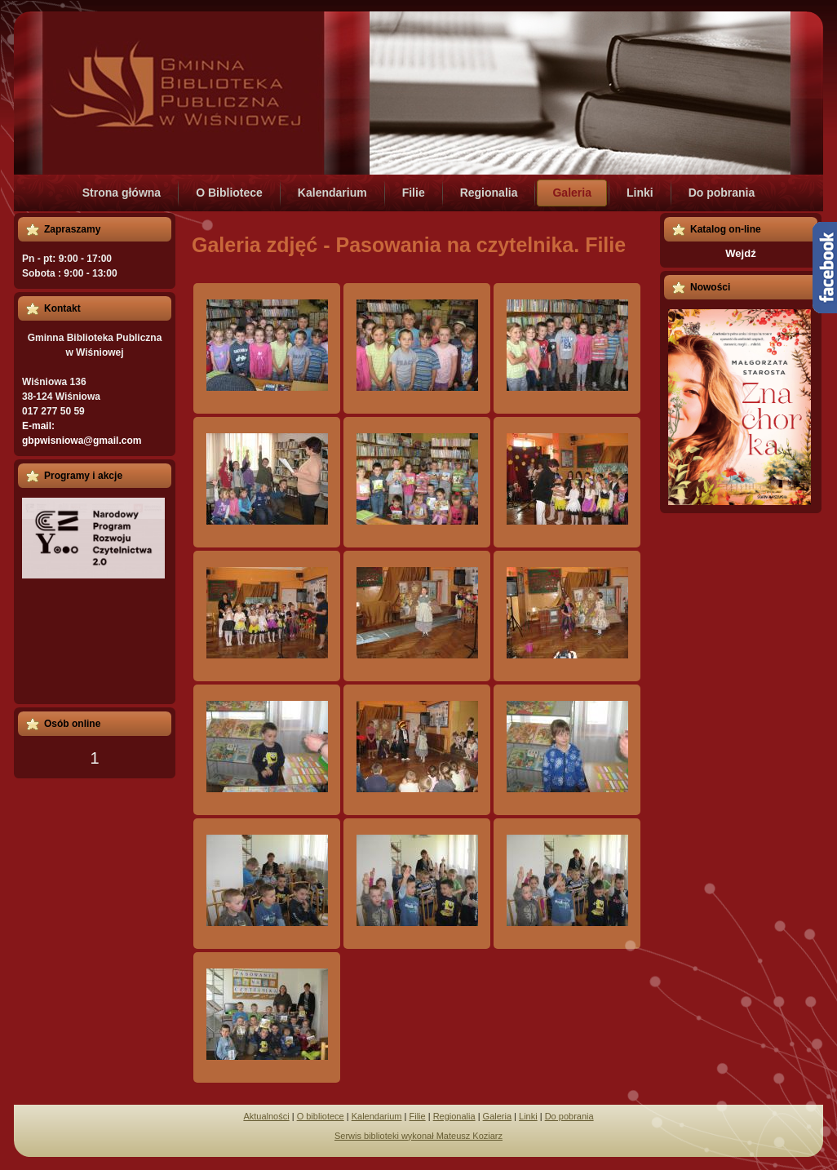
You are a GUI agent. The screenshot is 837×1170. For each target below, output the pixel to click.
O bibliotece (320, 1116)
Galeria (497, 1116)
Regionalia (454, 1116)
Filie (417, 1116)
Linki (528, 1116)
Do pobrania (569, 1116)
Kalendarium (377, 1116)
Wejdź (740, 253)
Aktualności (266, 1116)
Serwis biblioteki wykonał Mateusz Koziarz (418, 1136)
